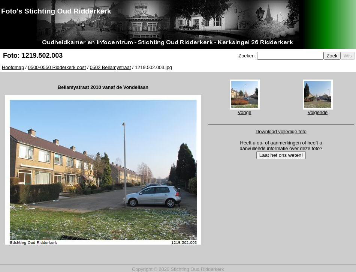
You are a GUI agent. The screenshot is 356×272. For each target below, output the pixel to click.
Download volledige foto (281, 131)
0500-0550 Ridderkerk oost (57, 67)
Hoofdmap (13, 67)
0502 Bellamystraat (110, 67)
